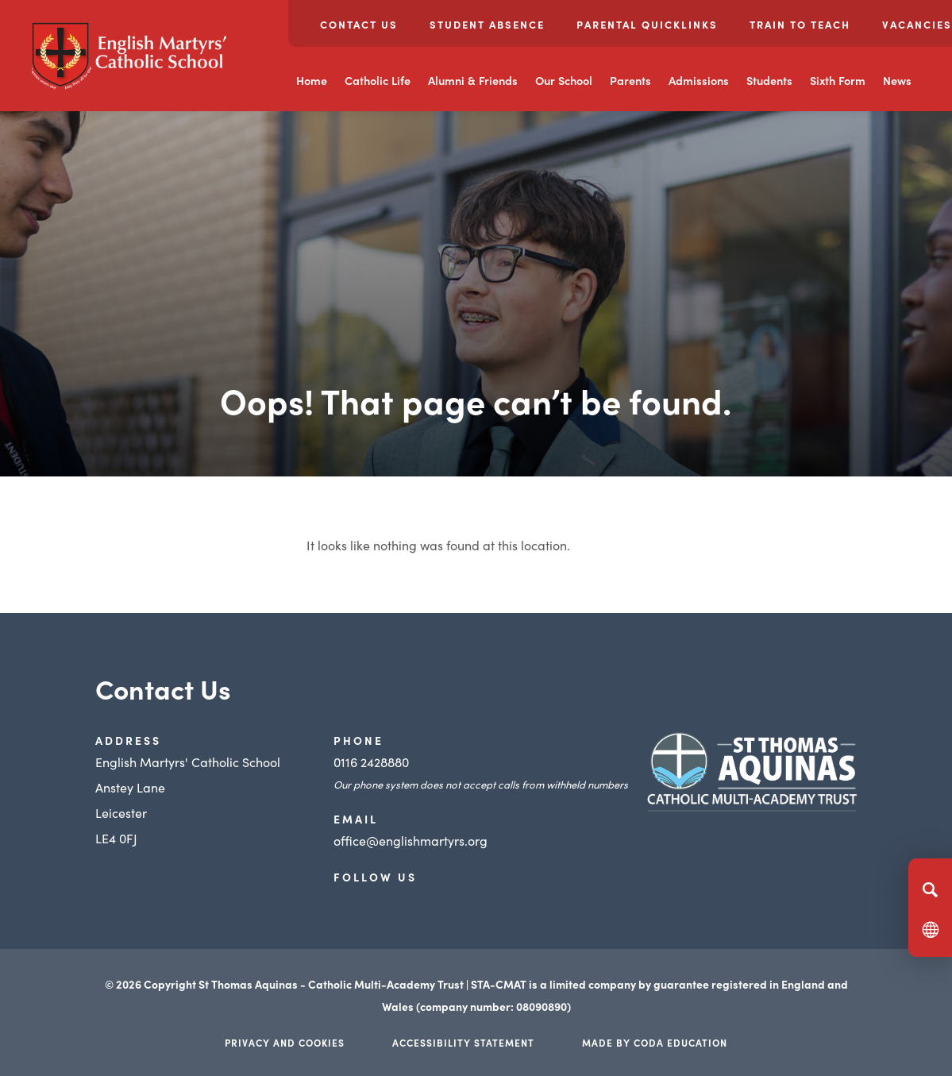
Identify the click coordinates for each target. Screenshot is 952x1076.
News (897, 80)
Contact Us (359, 24)
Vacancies (917, 24)
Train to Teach (800, 24)
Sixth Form (837, 80)
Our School (563, 80)
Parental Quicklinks (647, 24)
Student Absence (487, 24)
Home (311, 80)
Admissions (699, 80)
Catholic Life (377, 80)
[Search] (930, 889)
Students (769, 80)
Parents (630, 80)
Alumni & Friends (473, 80)
